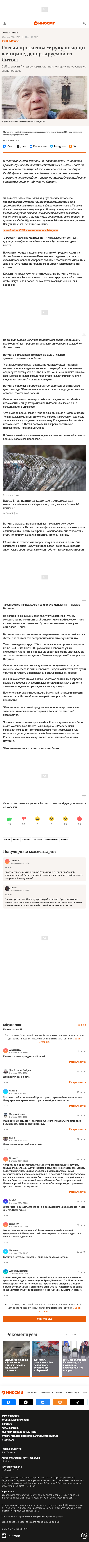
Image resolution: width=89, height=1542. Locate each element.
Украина (17, 495)
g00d (12, 1137)
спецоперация (51, 840)
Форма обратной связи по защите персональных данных (30, 1522)
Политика (26, 840)
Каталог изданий (10, 1416)
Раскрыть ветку (77, 1062)
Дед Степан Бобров (20, 1070)
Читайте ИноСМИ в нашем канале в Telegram (31, 230)
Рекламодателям (10, 1428)
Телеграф (7, 495)
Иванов (13, 1250)
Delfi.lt (5, 32)
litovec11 (13, 1158)
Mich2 (12, 1200)
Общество (37, 840)
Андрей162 (15, 1049)
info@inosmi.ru (9, 1461)
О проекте (7, 1424)
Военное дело (73, 1393)
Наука (59, 1393)
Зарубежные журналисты (15, 1420)
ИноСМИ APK (8, 1440)
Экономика (47, 1393)
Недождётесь (17, 1114)
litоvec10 (14, 1223)
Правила (81, 1024)
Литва (14, 32)
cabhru (13, 1090)
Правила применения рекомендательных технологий (30, 1436)
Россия (15, 840)
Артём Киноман (18, 1270)
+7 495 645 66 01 (10, 1470)
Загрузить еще (44, 1319)
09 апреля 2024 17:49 (11, 37)
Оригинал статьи (10, 41)
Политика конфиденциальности (19, 1432)
